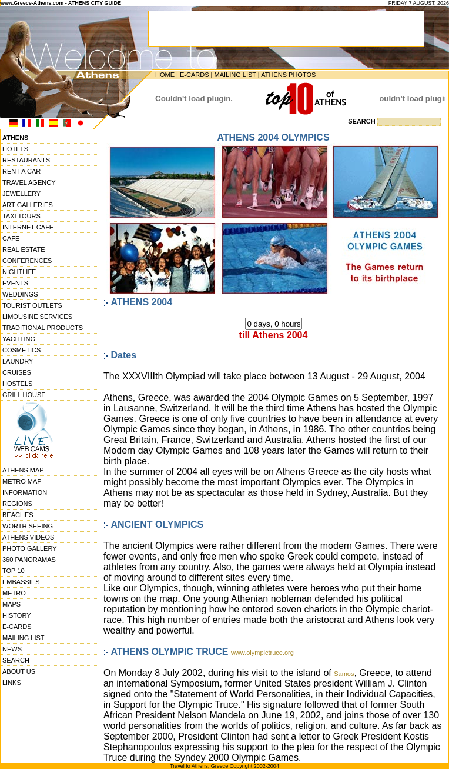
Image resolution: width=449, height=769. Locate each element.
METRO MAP (22, 481)
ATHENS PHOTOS (288, 74)
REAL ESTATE (23, 249)
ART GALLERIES (27, 204)
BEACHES (17, 514)
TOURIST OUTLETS (32, 305)
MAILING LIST (235, 74)
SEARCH (15, 660)
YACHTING (18, 338)
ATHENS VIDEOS (28, 537)
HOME (165, 74)
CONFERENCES (27, 260)
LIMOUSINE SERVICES (37, 316)
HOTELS (15, 148)
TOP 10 (13, 570)
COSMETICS (21, 350)
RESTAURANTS (26, 160)
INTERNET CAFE (27, 227)
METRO (14, 593)
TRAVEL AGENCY (28, 182)
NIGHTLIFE (19, 271)
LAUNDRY (17, 361)
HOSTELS (17, 383)
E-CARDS (194, 74)
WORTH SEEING (27, 526)
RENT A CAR (21, 171)
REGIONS (17, 503)
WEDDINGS (20, 294)
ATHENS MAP (23, 470)
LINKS (11, 682)
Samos (344, 673)
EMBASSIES (21, 581)
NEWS (12, 649)
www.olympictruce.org (262, 652)
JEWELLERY (21, 193)
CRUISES (16, 372)
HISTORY (16, 615)
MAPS (11, 604)
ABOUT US (18, 671)
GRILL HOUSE (24, 394)
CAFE (10, 238)
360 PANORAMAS (29, 559)
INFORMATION (24, 492)
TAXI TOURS (21, 215)
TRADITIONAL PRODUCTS (42, 327)
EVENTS (15, 283)
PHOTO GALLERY (29, 548)
